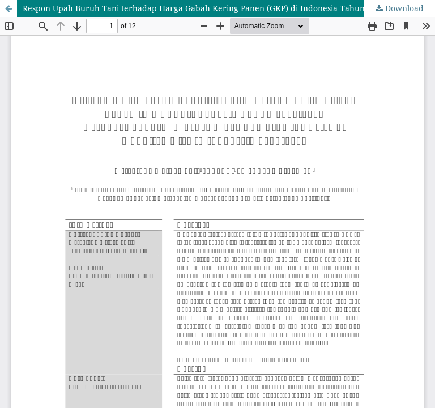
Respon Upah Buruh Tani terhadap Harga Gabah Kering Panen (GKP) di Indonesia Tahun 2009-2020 (214, 8)
